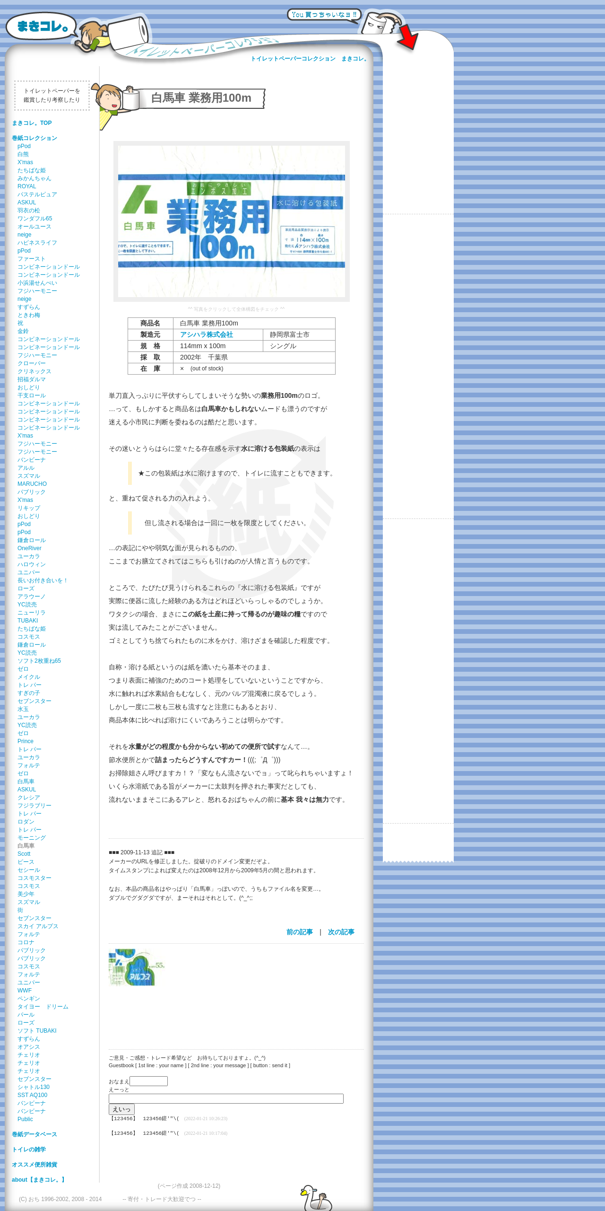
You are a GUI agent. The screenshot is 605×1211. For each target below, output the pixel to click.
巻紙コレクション (34, 138)
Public (25, 1119)
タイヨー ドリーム (43, 1006)
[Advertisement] (231, 1012)
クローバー (31, 363)
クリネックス (34, 371)
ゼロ (23, 669)
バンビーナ (31, 459)
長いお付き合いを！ (43, 580)
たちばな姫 (31, 170)
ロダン (26, 821)
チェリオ (28, 1055)
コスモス (28, 636)
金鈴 (23, 331)
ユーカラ (28, 556)
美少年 (26, 894)
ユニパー (28, 572)
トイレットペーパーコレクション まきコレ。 (310, 58)
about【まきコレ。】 (39, 1179)
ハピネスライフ (37, 242)
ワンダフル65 (34, 218)
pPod (24, 146)
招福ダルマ (31, 379)
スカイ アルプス (38, 926)
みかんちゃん (34, 178)
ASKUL (26, 202)
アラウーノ (31, 596)
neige (24, 234)
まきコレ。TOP (32, 123)
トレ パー (29, 685)
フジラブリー (34, 805)
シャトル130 (33, 1087)
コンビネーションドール (48, 266)
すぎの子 (28, 693)
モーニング (31, 837)
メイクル (28, 677)
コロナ (26, 942)
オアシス (28, 1047)
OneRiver (29, 548)
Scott (23, 854)
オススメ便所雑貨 (34, 1164)
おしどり (28, 387)
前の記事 (299, 932)
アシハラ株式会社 (206, 334)
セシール (28, 870)
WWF (24, 990)
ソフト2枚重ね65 (39, 661)
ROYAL (26, 186)
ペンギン (28, 998)
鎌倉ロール (31, 540)
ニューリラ (31, 612)
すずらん (28, 307)
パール (26, 1014)
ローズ (26, 588)
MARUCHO (32, 484)
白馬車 (26, 781)
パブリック (31, 492)
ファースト (31, 258)
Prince (25, 741)
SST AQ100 (32, 1095)
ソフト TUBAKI (37, 1030)
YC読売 (27, 604)
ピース (26, 862)
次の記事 (341, 932)
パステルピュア (37, 194)
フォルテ (28, 765)
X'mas (25, 162)
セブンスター (34, 701)
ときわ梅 (28, 315)
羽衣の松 (28, 210)
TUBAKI (27, 620)
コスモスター (34, 878)
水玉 (23, 709)
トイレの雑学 (29, 1149)
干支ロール (31, 395)
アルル (26, 468)
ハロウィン (31, 564)
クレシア (28, 797)
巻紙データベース (34, 1134)
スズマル (28, 476)
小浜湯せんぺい (37, 283)
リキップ (28, 508)
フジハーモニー (37, 291)
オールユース (34, 226)
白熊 (23, 154)
